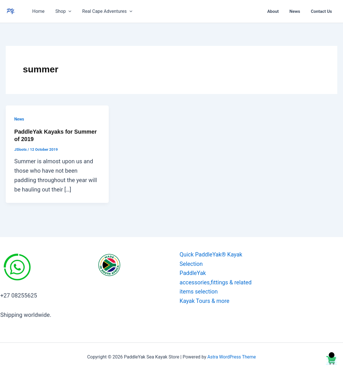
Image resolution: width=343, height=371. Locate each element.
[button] (66, 11)
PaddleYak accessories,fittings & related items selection (215, 282)
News (298, 11)
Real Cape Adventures (103, 11)
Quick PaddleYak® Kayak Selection (210, 259)
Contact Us (322, 11)
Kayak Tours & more (204, 301)
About (278, 11)
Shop (61, 11)
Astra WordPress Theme (231, 356)
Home (37, 11)
